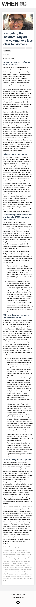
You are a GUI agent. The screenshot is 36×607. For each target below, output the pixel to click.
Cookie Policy (21, 594)
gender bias (28, 47)
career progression (20, 47)
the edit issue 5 (7, 50)
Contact (13, 594)
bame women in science (9, 47)
